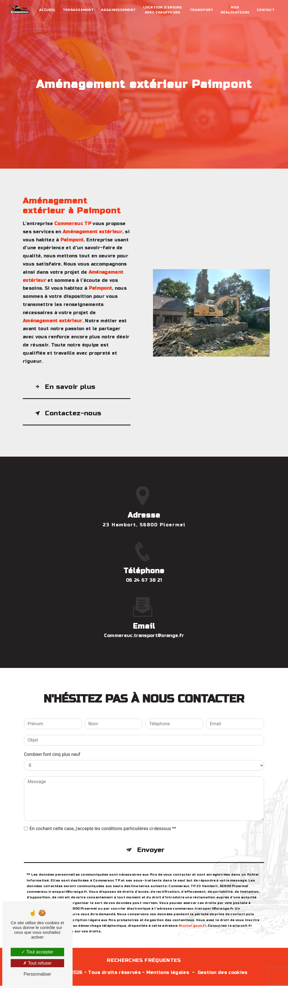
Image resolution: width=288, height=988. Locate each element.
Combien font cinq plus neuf (52, 730)
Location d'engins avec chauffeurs (162, 10)
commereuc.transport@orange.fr (144, 611)
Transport (201, 10)
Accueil (47, 10)
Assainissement (118, 10)
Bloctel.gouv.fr (192, 902)
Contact (265, 10)
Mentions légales (167, 974)
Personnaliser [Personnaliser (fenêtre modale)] (37, 974)
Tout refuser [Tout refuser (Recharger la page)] (37, 963)
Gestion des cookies (223, 974)
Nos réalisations (234, 9)
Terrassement (78, 10)
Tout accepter (37, 952)
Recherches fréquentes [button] (144, 963)
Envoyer (151, 826)
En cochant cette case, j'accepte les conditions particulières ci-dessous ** (103, 804)
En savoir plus (64, 387)
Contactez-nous (67, 414)
